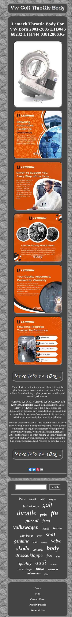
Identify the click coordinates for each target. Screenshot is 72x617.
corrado (53, 569)
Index (38, 588)
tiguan (57, 528)
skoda (22, 548)
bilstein (31, 506)
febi (49, 556)
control (32, 499)
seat (50, 534)
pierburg (26, 535)
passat (32, 520)
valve (56, 540)
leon (35, 542)
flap (58, 556)
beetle (45, 528)
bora (22, 498)
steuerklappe (24, 569)
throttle (26, 513)
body (53, 547)
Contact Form (37, 599)
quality (25, 563)
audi (40, 562)
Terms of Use (37, 610)
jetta (46, 520)
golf (47, 504)
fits (55, 513)
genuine (21, 541)
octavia (44, 542)
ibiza (46, 574)
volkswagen (26, 527)
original (52, 499)
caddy (43, 499)
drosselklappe (29, 555)
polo (43, 514)
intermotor (34, 573)
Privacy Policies (37, 604)
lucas (39, 536)
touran (53, 564)
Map (37, 593)
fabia (40, 569)
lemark (38, 549)
